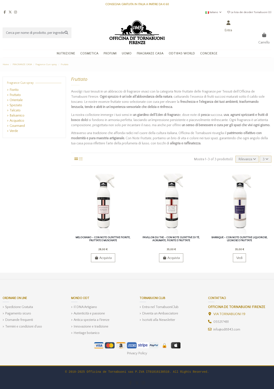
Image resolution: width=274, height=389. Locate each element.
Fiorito (14, 90)
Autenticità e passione (89, 313)
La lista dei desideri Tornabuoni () (249, 12)
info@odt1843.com (226, 329)
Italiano (214, 12)
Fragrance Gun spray (20, 83)
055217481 (221, 322)
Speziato (16, 105)
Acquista (103, 258)
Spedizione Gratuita (19, 307)
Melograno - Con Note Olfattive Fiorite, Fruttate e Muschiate (103, 239)
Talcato (15, 110)
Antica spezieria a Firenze (91, 320)
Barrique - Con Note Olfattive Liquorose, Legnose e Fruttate (239, 239)
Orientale (16, 100)
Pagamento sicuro (18, 313)
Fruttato (15, 95)
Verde (14, 131)
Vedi (239, 258)
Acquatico (17, 121)
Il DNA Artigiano (85, 307)
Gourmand (17, 126)
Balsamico (17, 115)
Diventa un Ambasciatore (160, 313)
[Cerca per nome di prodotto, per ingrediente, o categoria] (66, 32)
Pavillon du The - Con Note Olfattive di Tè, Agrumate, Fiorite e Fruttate (171, 239)
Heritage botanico (87, 333)
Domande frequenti (19, 320)
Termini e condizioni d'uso (23, 326)
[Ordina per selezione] (247, 159)
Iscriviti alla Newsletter (158, 320)
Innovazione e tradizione (91, 326)
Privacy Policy (137, 353)
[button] (89, 53)
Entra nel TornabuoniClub (160, 307)
